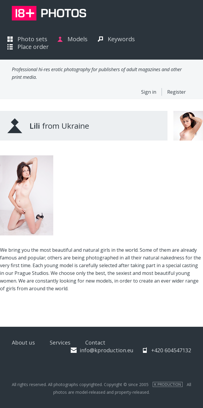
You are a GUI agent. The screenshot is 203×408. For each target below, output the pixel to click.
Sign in (148, 92)
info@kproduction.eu (106, 350)
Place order (33, 47)
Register (176, 92)
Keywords (121, 39)
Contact (95, 342)
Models (77, 39)
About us (23, 342)
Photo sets (32, 39)
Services (60, 342)
